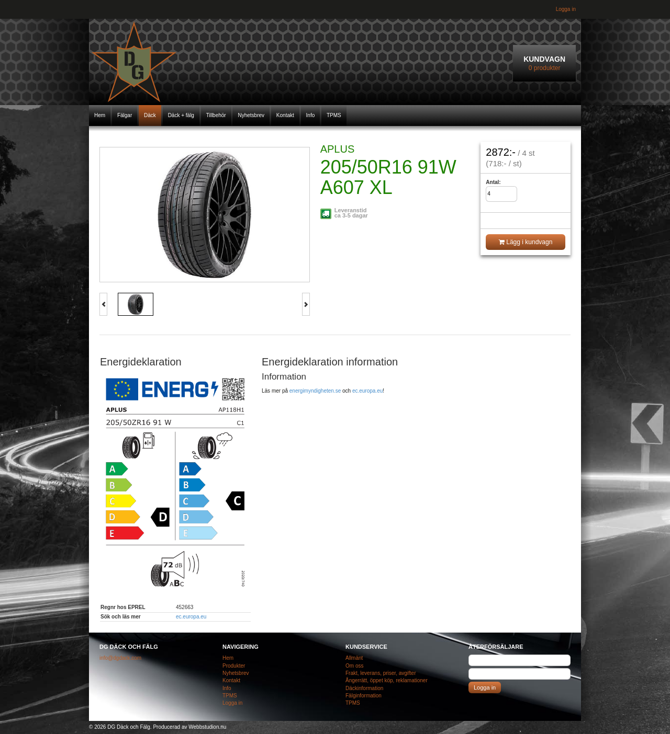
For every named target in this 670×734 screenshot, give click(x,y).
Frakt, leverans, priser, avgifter (380, 673)
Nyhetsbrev (251, 115)
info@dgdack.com (120, 658)
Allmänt (354, 658)
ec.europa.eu (191, 617)
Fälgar (124, 115)
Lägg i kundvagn (525, 242)
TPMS (334, 115)
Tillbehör (216, 115)
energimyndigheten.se (315, 391)
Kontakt (285, 115)
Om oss (354, 666)
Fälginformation (363, 695)
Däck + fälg (181, 115)
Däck (150, 115)
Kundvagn (544, 63)
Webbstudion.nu (207, 727)
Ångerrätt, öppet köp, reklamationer (386, 680)
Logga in (566, 9)
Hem (99, 115)
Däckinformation (364, 688)
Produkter (233, 666)
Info (310, 115)
